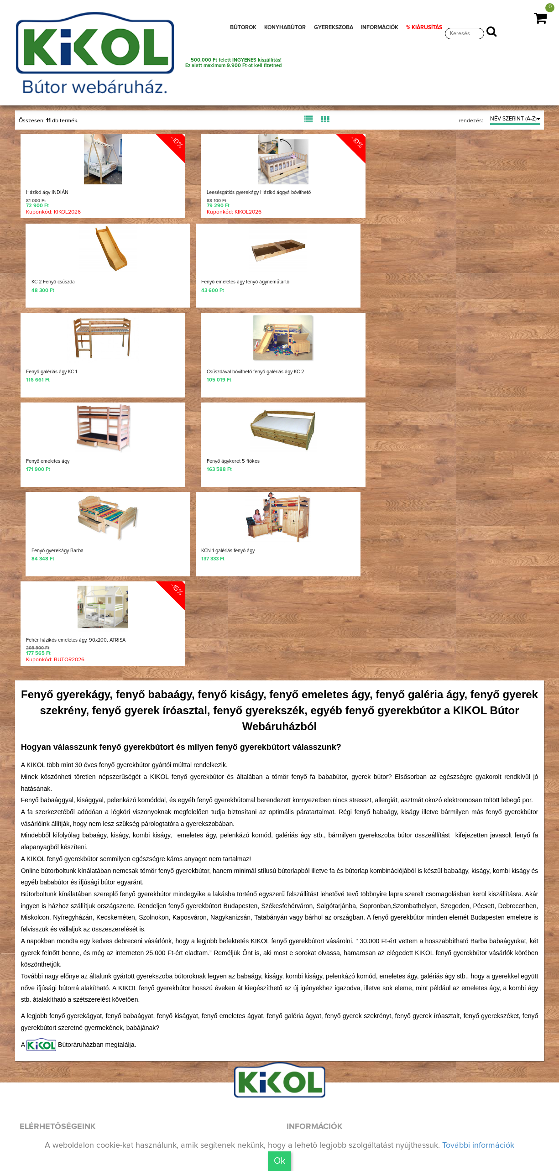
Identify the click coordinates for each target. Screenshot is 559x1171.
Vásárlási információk (327, 1051)
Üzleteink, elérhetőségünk (336, 1009)
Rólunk (300, 989)
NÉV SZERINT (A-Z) (515, 119)
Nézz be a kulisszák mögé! (80, 1084)
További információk (478, 1145)
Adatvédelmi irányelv (326, 1135)
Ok (279, 1161)
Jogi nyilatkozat (316, 1114)
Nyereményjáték (317, 968)
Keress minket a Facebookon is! (89, 1029)
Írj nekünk (50, 969)
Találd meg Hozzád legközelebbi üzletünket (120, 1117)
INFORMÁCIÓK (379, 28)
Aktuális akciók (315, 1093)
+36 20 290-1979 (68, 1000)
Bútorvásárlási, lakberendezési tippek (357, 1072)
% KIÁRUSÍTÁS (424, 28)
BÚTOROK (243, 28)
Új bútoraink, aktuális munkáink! (89, 1052)
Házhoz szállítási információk (341, 1030)
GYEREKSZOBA (333, 28)
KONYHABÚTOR (285, 28)
